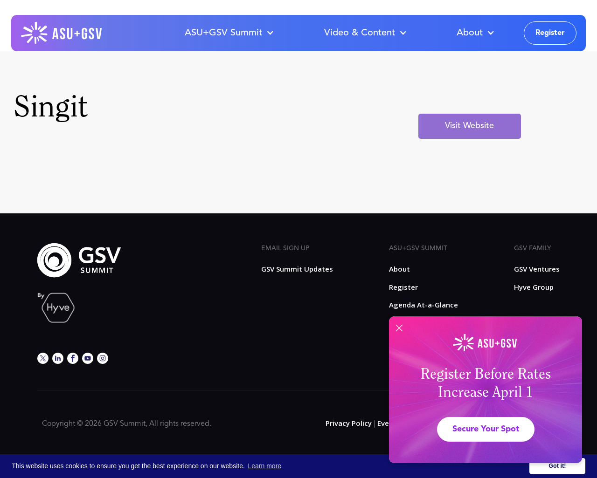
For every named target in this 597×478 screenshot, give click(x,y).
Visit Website (469, 126)
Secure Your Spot (485, 429)
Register (550, 33)
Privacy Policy (349, 423)
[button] (229, 33)
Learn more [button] (265, 466)
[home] (62, 33)
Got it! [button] (557, 466)
